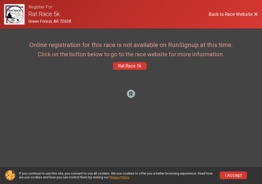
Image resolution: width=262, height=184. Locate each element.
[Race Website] (16, 14)
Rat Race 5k (129, 65)
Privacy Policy (119, 177)
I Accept (233, 175)
